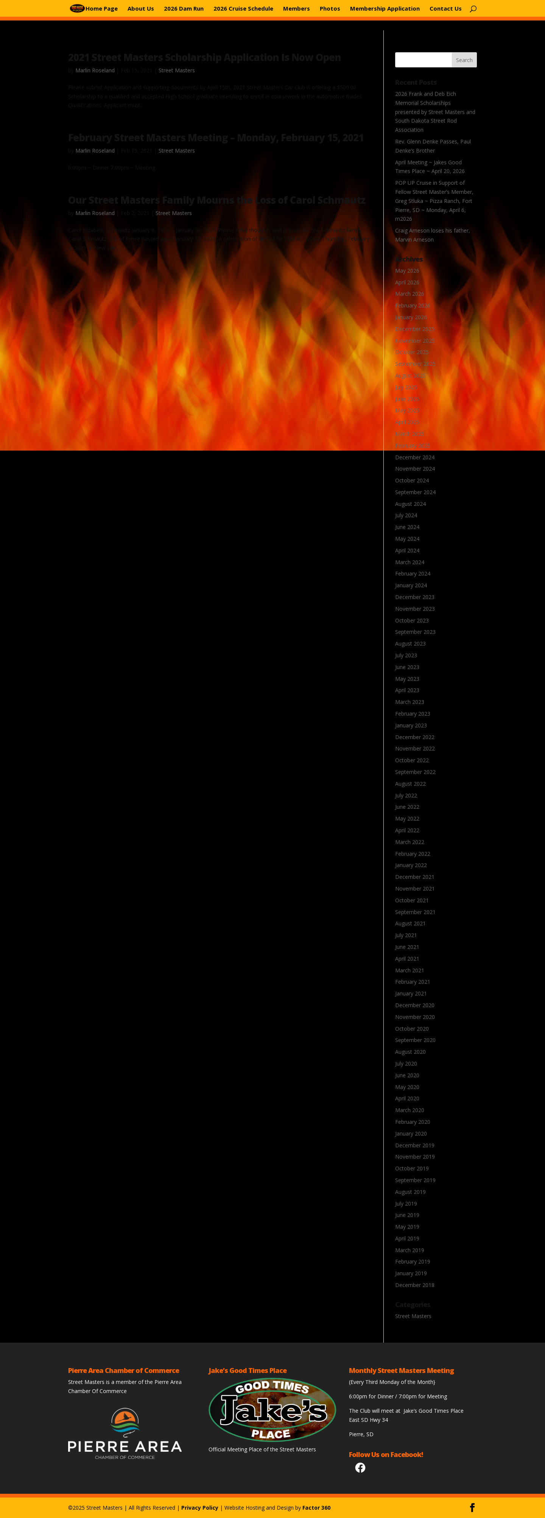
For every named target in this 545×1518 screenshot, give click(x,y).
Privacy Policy (199, 1507)
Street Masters (177, 70)
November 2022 (415, 748)
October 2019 (412, 1168)
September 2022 (415, 771)
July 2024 (406, 515)
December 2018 (414, 1285)
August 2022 (410, 783)
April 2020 (407, 1098)
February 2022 (412, 853)
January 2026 (411, 317)
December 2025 (414, 328)
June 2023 (407, 667)
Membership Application (385, 9)
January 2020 (411, 1133)
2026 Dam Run (184, 9)
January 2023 (411, 725)
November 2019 (415, 1156)
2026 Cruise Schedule (243, 9)
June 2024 (407, 526)
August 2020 (410, 1051)
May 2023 (407, 678)
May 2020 (407, 1087)
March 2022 (409, 842)
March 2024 (409, 562)
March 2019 (409, 1250)
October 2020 (412, 1028)
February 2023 (412, 713)
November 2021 (415, 888)
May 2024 (407, 538)
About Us (141, 9)
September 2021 (415, 912)
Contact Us (446, 9)
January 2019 (411, 1273)
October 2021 (412, 900)
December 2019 (414, 1145)
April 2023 (407, 690)
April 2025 (407, 422)
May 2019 (407, 1226)
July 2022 (406, 795)
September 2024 (415, 492)
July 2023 (406, 655)
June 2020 (407, 1075)
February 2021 (412, 981)
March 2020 (409, 1110)
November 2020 (415, 1016)
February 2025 (412, 445)
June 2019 (407, 1214)
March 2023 (409, 701)
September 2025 (415, 363)
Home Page (102, 9)
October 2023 (412, 620)
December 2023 (414, 597)
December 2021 (414, 876)
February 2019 (412, 1261)
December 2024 (414, 457)
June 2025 (407, 399)
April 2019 (407, 1238)
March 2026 (409, 293)
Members (296, 9)
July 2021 (406, 935)
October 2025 (412, 352)
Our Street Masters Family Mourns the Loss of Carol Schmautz (217, 200)
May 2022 (407, 818)
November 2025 (415, 340)
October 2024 (412, 480)
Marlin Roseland (95, 70)
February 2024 (412, 573)
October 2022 (412, 760)
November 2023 (415, 608)
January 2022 (411, 865)
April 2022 (407, 830)
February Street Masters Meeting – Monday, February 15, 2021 (216, 137)
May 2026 (407, 270)
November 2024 (415, 468)
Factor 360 (316, 1507)
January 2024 (411, 585)
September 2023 (415, 631)
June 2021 (407, 946)
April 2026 (407, 282)
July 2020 (406, 1063)
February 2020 (412, 1121)
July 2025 (406, 387)
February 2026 (412, 305)
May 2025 (407, 410)
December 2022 (414, 737)
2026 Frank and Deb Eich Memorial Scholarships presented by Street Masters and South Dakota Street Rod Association (435, 111)
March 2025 (409, 433)
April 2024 (407, 550)
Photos (330, 9)
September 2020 (415, 1040)
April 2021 (407, 958)
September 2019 (415, 1180)
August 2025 (410, 375)
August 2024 (410, 503)
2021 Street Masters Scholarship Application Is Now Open (204, 57)
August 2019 (410, 1191)
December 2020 (414, 1005)
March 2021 (409, 970)
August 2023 (410, 643)
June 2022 (407, 806)
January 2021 (411, 993)
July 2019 (406, 1203)
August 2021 (410, 923)
